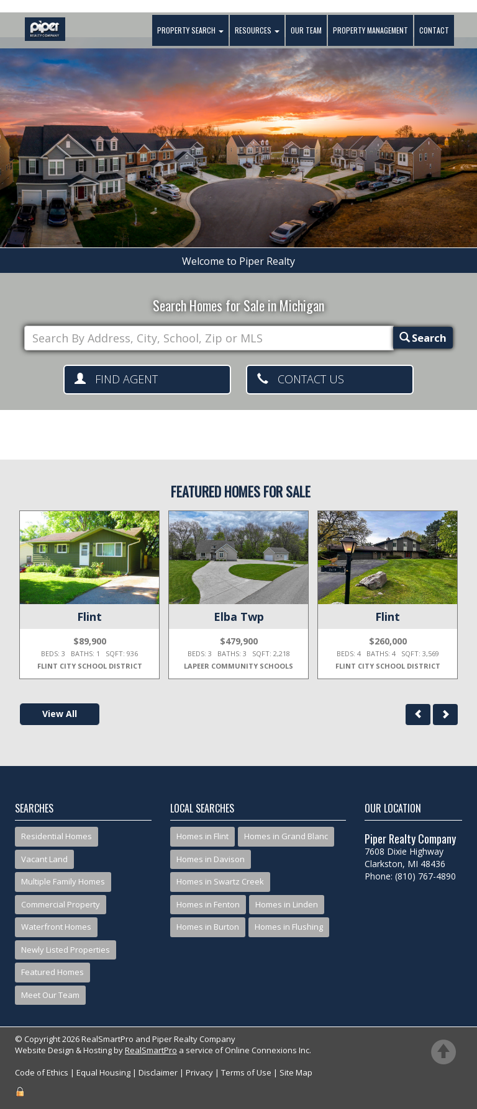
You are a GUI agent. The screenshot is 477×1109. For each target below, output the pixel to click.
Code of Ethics (41, 1072)
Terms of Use (246, 1072)
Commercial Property (60, 904)
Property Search (189, 30)
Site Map (295, 1072)
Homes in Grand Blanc (286, 836)
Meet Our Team (50, 994)
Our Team (304, 30)
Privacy (199, 1072)
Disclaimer (158, 1072)
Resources (256, 30)
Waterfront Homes (56, 926)
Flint (89, 616)
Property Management (369, 30)
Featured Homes (52, 972)
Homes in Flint (202, 836)
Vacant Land (44, 859)
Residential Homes (56, 836)
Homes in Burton (207, 926)
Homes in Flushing (289, 926)
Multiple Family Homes (63, 881)
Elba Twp (239, 616)
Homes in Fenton (208, 904)
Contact (433, 30)
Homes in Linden (286, 904)
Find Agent (116, 379)
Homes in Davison (210, 859)
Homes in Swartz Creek (220, 881)
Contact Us (300, 379)
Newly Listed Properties (65, 949)
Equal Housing (103, 1072)
